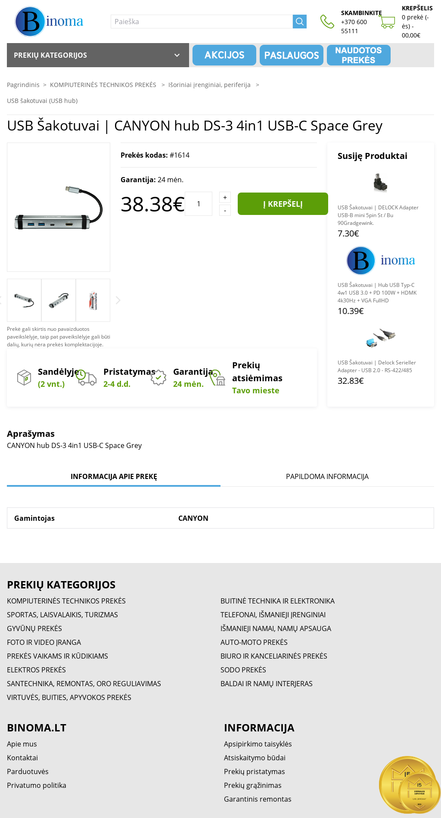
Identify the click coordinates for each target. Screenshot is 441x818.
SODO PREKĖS (243, 670)
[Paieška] (202, 21)
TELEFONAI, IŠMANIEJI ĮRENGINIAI (273, 614)
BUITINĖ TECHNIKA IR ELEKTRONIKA (277, 601)
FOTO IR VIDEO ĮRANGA (44, 642)
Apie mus (22, 744)
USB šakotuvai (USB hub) (42, 100)
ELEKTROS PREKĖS (36, 670)
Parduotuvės (28, 771)
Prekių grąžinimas (253, 785)
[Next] (118, 300)
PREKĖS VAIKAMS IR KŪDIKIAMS (57, 656)
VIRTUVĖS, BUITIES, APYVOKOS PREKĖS (69, 697)
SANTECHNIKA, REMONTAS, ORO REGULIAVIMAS (84, 683)
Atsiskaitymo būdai (255, 757)
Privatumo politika (36, 785)
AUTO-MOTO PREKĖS (254, 642)
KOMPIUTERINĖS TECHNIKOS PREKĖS (104, 85)
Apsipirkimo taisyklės (258, 744)
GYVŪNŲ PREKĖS (34, 628)
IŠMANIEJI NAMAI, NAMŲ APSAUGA (275, 628)
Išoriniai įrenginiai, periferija (210, 85)
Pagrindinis (23, 85)
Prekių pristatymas (254, 771)
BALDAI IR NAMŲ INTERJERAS (266, 683)
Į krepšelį (283, 204)
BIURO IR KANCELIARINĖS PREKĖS (273, 656)
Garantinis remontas (258, 799)
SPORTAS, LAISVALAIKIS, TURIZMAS (62, 614)
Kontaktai (22, 757)
